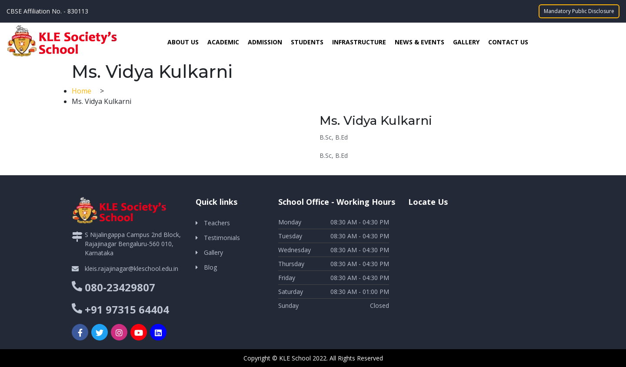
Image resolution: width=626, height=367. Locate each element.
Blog (210, 267)
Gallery (466, 42)
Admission (265, 42)
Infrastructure (359, 42)
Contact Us (508, 42)
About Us (183, 42)
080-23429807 (120, 287)
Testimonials (222, 238)
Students (307, 42)
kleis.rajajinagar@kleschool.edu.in (131, 268)
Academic (223, 42)
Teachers (217, 223)
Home (82, 91)
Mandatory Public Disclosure (579, 11)
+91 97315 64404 (127, 309)
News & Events (419, 42)
